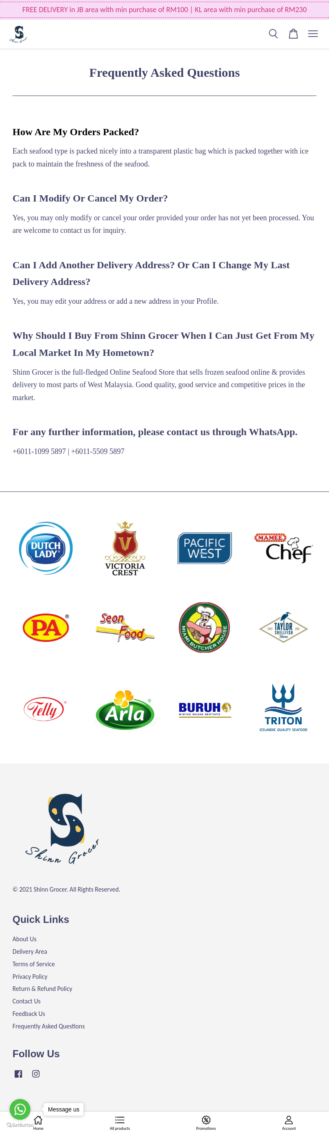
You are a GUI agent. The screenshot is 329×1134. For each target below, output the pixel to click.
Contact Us (26, 1001)
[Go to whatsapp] (20, 1109)
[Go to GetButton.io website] (20, 1125)
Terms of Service (34, 964)
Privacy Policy (30, 976)
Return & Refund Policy (42, 989)
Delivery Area (30, 951)
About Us (24, 939)
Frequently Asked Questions (49, 1026)
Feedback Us (29, 1014)
